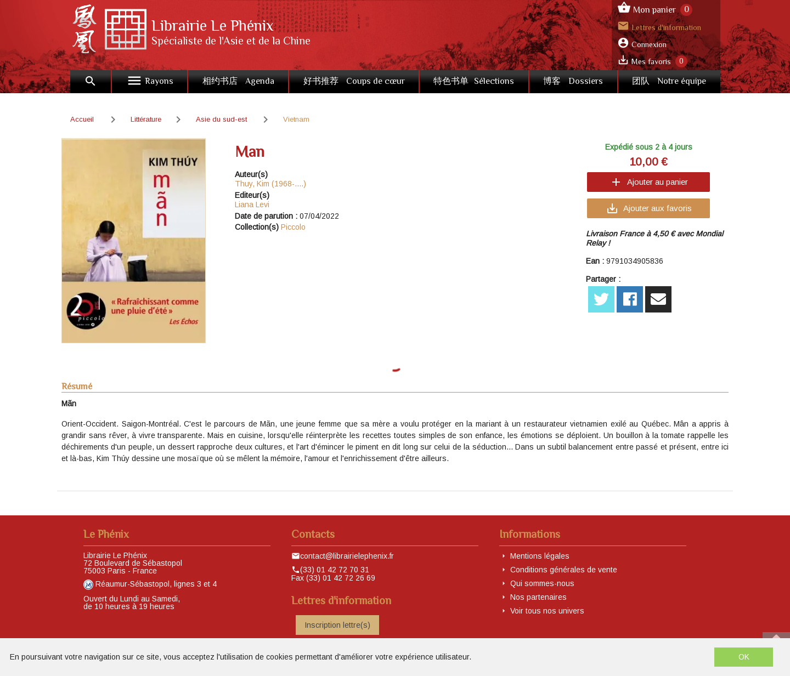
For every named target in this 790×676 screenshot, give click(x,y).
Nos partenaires (538, 597)
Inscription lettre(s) (337, 625)
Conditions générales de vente (563, 569)
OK (743, 656)
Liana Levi (252, 204)
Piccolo (293, 227)
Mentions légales (539, 556)
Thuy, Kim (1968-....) (270, 183)
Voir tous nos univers (547, 610)
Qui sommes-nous (542, 583)
